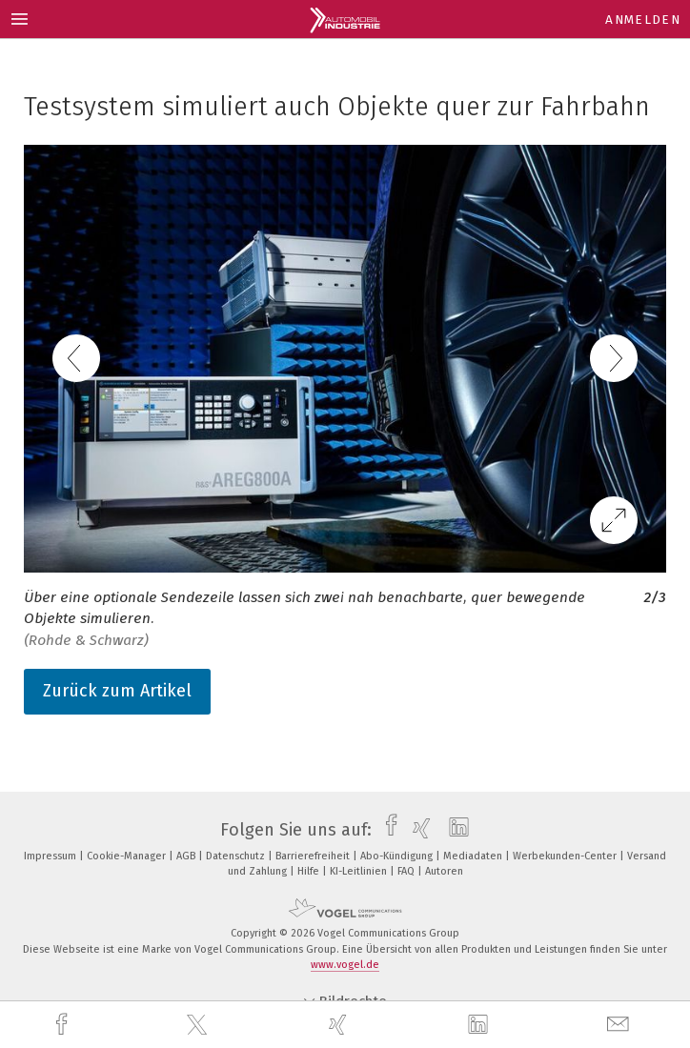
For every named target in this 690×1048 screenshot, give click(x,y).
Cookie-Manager (128, 856)
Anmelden (642, 19)
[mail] (620, 1024)
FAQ (407, 871)
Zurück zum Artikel (117, 690)
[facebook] (63, 1024)
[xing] (340, 1025)
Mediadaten (474, 856)
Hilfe (309, 871)
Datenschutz (237, 856)
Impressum (51, 856)
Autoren (444, 871)
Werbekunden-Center (566, 856)
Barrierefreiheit (314, 856)
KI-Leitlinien (360, 871)
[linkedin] (480, 1025)
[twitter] (199, 1025)
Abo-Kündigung (398, 856)
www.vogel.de (345, 964)
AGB (187, 856)
